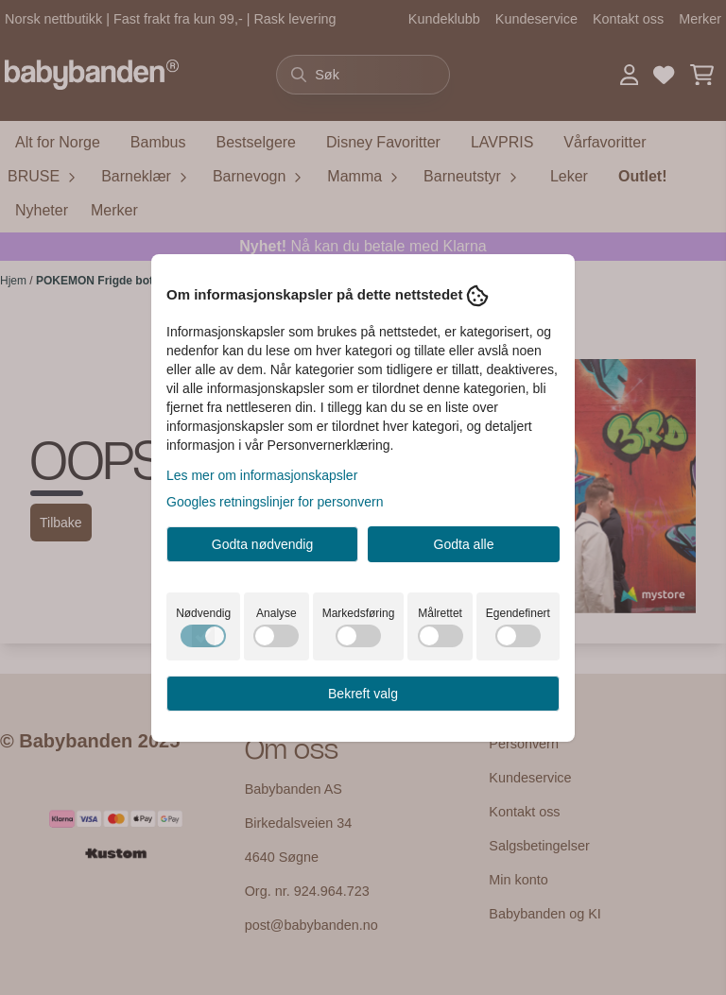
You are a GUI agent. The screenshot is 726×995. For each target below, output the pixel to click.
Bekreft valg (363, 693)
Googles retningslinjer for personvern (275, 501)
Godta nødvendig (262, 544)
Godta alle (464, 544)
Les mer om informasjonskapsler (261, 475)
